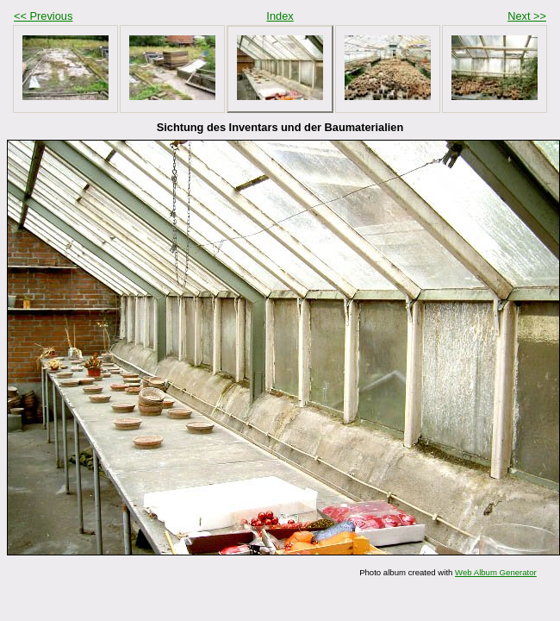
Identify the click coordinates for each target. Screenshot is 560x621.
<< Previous (43, 15)
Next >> (526, 15)
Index (279, 15)
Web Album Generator (496, 572)
